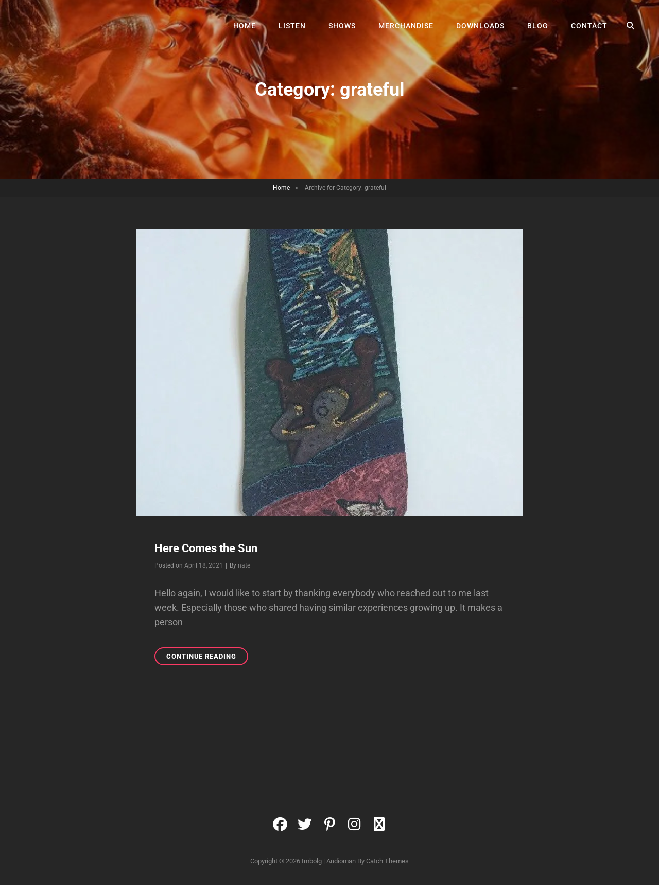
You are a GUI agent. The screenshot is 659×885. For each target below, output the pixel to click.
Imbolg (312, 861)
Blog (537, 26)
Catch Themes (387, 861)
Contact (589, 26)
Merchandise (405, 26)
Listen (292, 26)
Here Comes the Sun (205, 548)
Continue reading (207, 657)
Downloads (480, 26)
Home (244, 26)
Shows (342, 26)
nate (244, 565)
